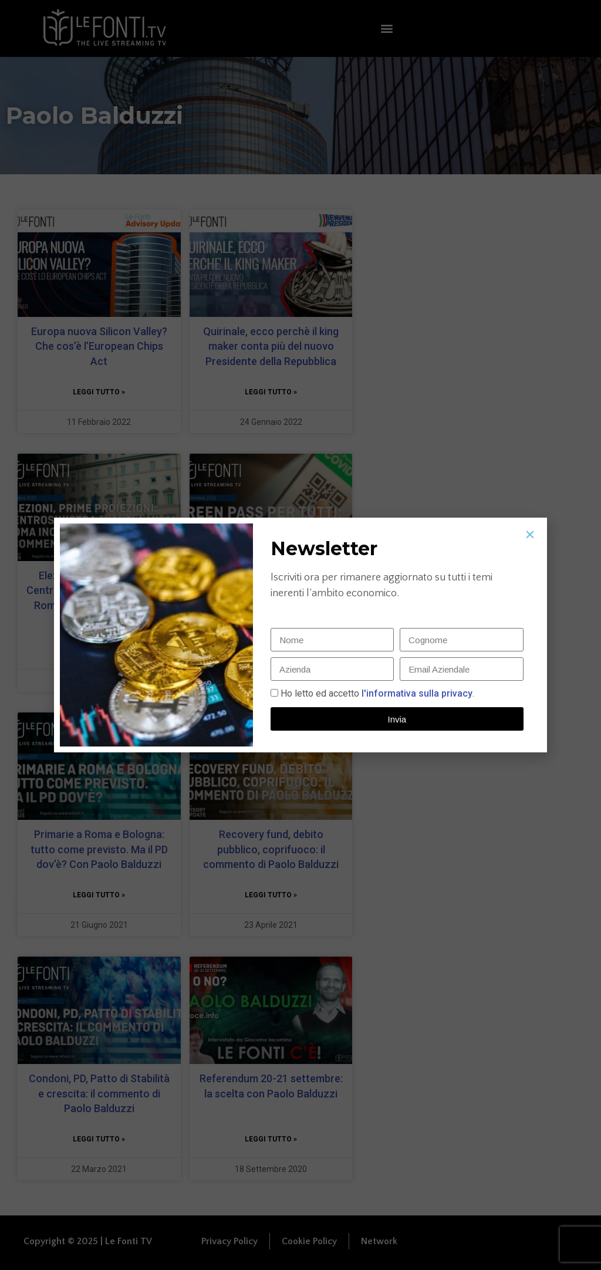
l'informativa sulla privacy (415, 693)
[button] (530, 534)
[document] (300, 635)
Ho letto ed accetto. (377, 693)
